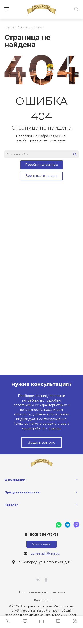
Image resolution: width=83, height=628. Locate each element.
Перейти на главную (41, 165)
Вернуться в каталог (41, 176)
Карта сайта (43, 600)
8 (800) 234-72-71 (41, 534)
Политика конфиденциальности (43, 592)
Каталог (11, 505)
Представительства (21, 492)
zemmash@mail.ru (45, 554)
